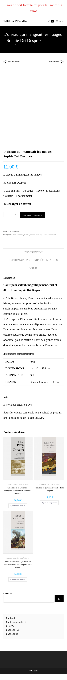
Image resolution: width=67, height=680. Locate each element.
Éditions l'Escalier (15, 21)
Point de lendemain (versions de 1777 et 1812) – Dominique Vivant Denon (18, 564)
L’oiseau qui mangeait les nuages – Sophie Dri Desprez (37, 45)
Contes (26, 235)
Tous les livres (18, 235)
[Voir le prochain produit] (62, 62)
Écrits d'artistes (44, 484)
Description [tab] (33, 252)
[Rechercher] (59, 599)
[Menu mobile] (59, 21)
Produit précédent (14, 61)
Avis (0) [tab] (33, 267)
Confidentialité (16, 622)
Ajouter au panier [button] (17, 506)
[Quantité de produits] (10, 214)
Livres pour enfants (49, 235)
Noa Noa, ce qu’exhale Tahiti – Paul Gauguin (49, 489)
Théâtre (15, 484)
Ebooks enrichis (35, 235)
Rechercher (7, 593)
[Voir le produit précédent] (5, 62)
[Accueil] (4, 45)
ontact (11, 618)
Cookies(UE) (13, 630)
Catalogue (12, 634)
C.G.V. (10, 626)
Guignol (9, 484)
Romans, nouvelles (12, 558)
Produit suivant (54, 61)
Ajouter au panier (32, 215)
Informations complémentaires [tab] (33, 260)
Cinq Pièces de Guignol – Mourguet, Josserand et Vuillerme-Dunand (17, 491)
